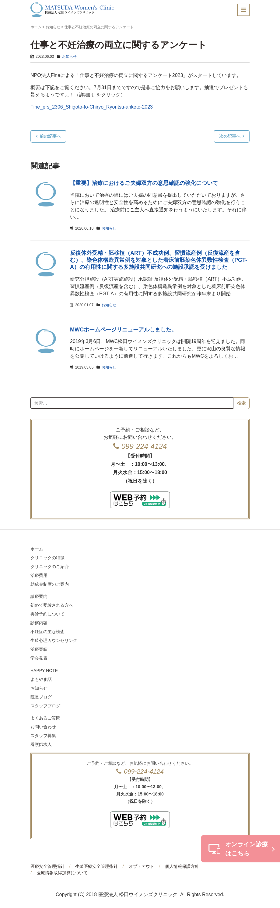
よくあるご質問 (45, 718)
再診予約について (47, 614)
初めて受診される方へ (51, 605)
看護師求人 (41, 744)
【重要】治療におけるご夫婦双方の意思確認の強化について (144, 183)
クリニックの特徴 (47, 557)
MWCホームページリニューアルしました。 (123, 330)
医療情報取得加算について (62, 872)
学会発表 (38, 658)
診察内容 (38, 622)
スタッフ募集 (43, 735)
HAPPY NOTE (44, 670)
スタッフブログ (45, 705)
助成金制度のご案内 (49, 584)
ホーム (35, 27)
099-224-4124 (144, 446)
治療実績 (38, 649)
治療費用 (38, 575)
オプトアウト (141, 866)
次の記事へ (229, 136)
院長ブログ (41, 697)
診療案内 (38, 596)
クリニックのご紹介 (49, 566)
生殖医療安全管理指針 (96, 866)
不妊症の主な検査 (47, 631)
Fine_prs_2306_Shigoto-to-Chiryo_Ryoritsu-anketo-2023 (91, 106)
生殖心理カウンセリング (53, 640)
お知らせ (53, 27)
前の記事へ (50, 136)
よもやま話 (41, 679)
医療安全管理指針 (47, 866)
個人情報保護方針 (182, 866)
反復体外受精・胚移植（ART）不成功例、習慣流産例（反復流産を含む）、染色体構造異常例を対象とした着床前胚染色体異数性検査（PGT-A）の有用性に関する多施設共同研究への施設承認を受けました (158, 260)
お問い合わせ (43, 726)
